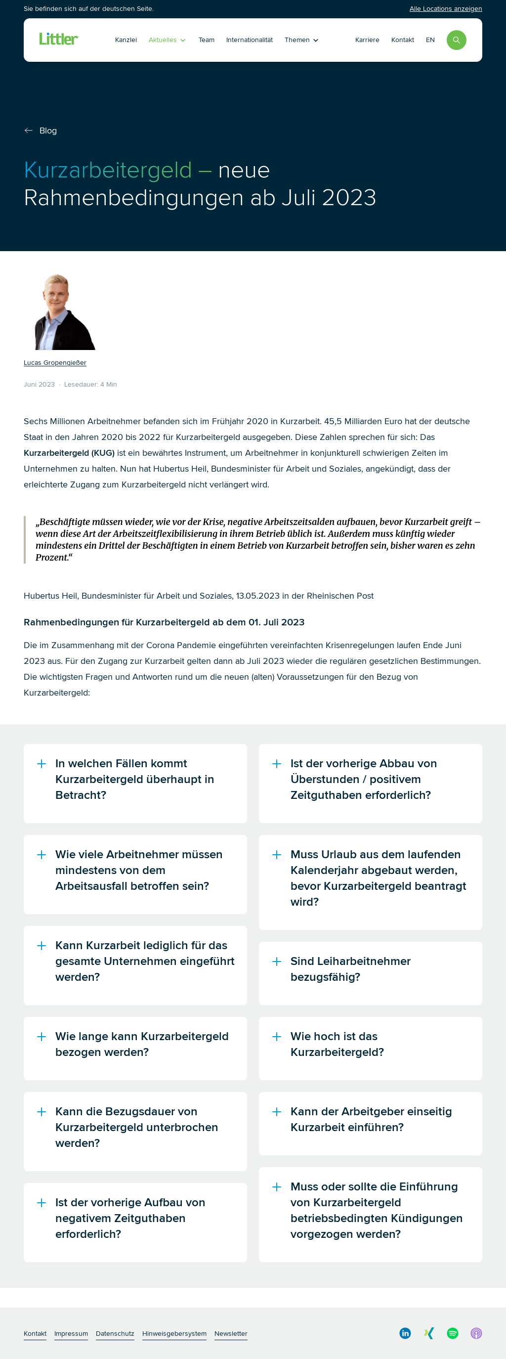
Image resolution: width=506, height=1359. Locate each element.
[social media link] (405, 1333)
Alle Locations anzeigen (446, 8)
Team (206, 40)
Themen (302, 40)
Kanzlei (126, 40)
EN (430, 40)
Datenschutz (115, 1333)
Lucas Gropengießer (55, 362)
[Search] (456, 40)
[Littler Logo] (59, 40)
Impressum (71, 1333)
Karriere (367, 40)
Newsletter (231, 1333)
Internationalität (249, 40)
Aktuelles (168, 40)
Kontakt (402, 40)
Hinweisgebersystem (174, 1333)
